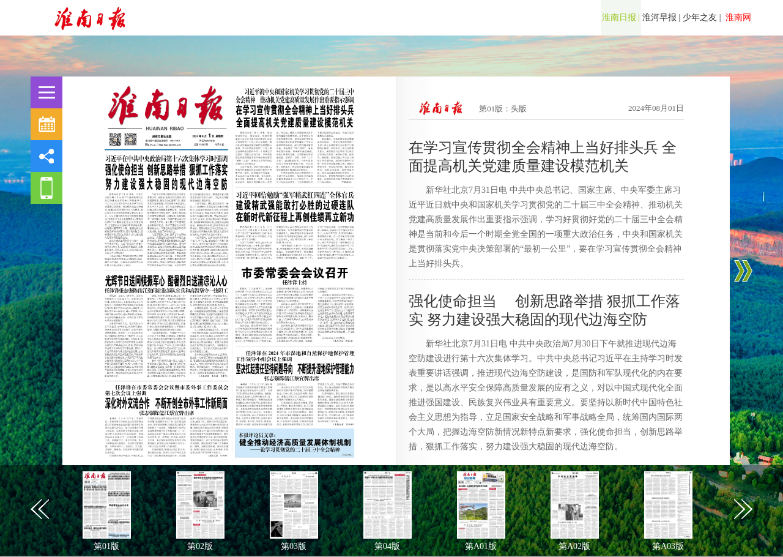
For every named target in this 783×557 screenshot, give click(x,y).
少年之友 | (702, 17)
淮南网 (738, 17)
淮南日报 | (621, 17)
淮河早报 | (661, 17)
